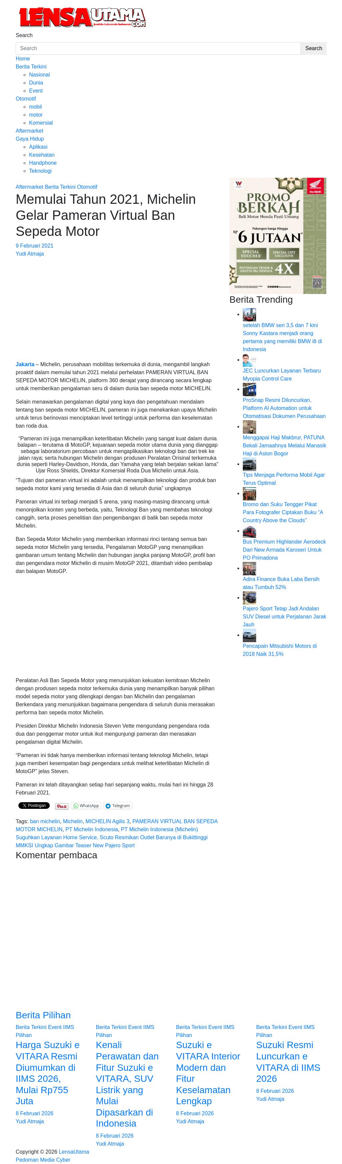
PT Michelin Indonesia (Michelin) (159, 829)
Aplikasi (38, 147)
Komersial (41, 123)
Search (24, 35)
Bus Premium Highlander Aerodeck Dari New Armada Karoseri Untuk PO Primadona (284, 550)
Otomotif (26, 99)
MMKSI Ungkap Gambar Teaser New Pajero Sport (75, 845)
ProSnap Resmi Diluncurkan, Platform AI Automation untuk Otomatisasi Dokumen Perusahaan (284, 408)
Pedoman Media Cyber (43, 1160)
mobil (35, 107)
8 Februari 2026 (34, 1113)
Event (36, 91)
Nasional (39, 75)
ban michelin (45, 821)
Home (23, 58)
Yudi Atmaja (30, 254)
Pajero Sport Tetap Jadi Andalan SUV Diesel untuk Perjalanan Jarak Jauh (284, 616)
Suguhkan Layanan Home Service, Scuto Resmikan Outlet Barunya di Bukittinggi (112, 837)
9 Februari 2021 (34, 246)
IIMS (68, 1027)
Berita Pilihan (43, 1015)
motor (36, 115)
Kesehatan (42, 155)
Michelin (72, 821)
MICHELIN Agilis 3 (108, 821)
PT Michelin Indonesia (91, 829)
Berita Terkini (31, 66)
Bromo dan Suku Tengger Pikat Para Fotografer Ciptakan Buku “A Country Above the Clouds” (283, 512)
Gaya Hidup (30, 139)
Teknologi (40, 171)
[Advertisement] (117, 304)
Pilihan (24, 1035)
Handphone (43, 163)
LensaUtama (74, 1152)
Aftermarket (29, 131)
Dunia (36, 83)
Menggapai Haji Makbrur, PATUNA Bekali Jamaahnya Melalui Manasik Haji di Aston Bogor (284, 445)
